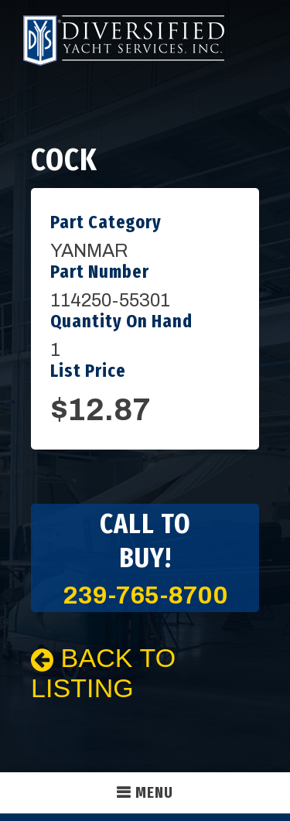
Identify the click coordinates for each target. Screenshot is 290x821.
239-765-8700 (145, 595)
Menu (154, 792)
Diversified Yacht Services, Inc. (123, 40)
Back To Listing (103, 673)
